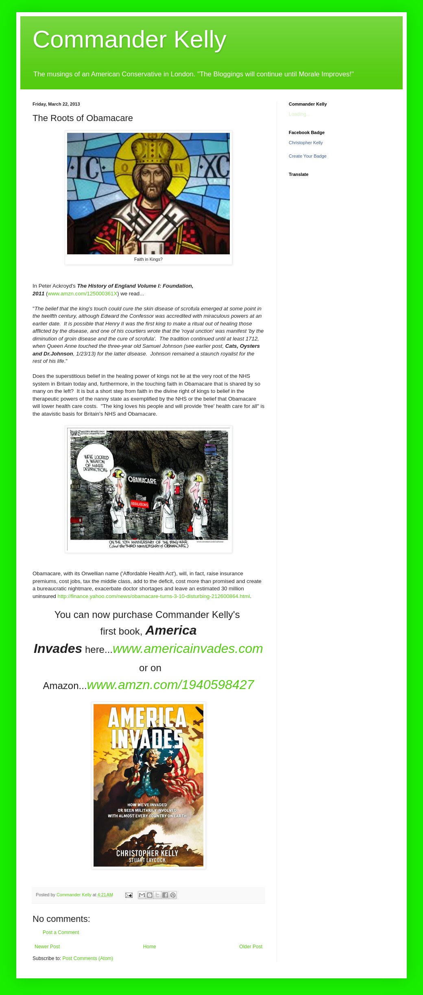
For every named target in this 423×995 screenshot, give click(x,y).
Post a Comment (61, 932)
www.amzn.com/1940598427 (170, 684)
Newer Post (47, 946)
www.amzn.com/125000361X (82, 293)
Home (149, 946)
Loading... (299, 114)
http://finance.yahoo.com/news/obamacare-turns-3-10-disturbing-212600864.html (154, 596)
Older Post (250, 946)
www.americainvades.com (188, 648)
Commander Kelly (130, 39)
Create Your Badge (308, 156)
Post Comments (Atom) (87, 958)
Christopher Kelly (306, 142)
